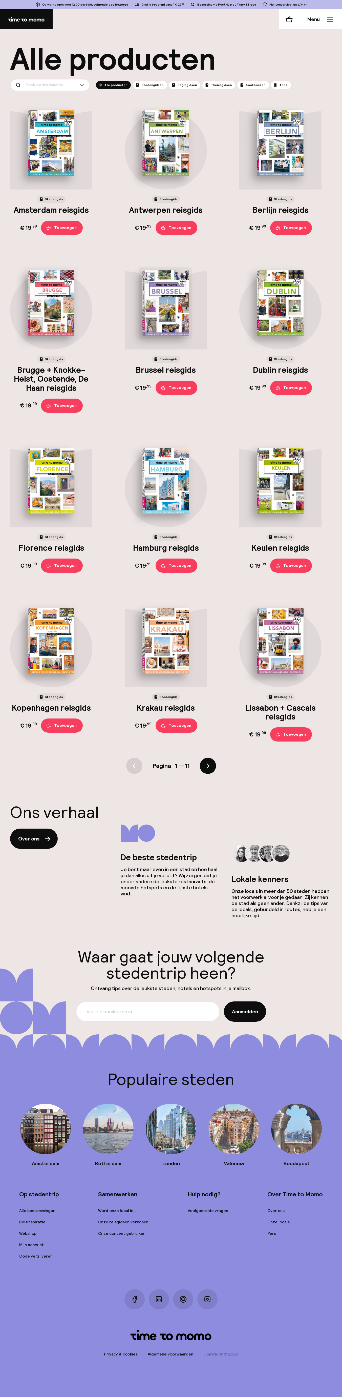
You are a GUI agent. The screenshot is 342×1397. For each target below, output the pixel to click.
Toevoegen (61, 228)
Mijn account (31, 1244)
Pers (271, 1233)
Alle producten (112, 85)
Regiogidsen (184, 85)
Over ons (35, 839)
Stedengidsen (149, 85)
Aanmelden (245, 1011)
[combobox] (50, 85)
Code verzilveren (36, 1256)
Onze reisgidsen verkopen (123, 1222)
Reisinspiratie (32, 1222)
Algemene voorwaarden (170, 1354)
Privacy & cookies (121, 1354)
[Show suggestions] (83, 85)
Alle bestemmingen (37, 1210)
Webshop (27, 1233)
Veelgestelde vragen (208, 1210)
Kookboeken (252, 85)
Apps (280, 85)
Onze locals (278, 1222)
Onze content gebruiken (121, 1233)
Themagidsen (218, 85)
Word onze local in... (117, 1210)
